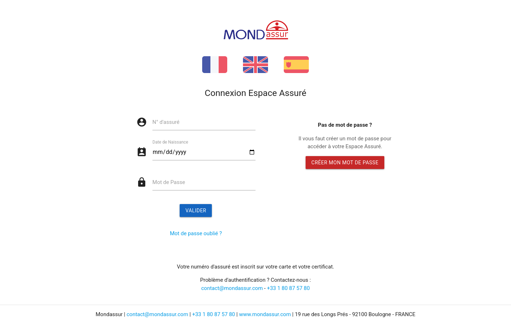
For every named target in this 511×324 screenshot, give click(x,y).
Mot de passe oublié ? (196, 233)
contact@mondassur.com (232, 288)
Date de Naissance (170, 142)
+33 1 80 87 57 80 (288, 288)
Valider (195, 210)
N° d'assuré (166, 122)
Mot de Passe (168, 182)
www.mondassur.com (265, 314)
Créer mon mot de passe (345, 162)
